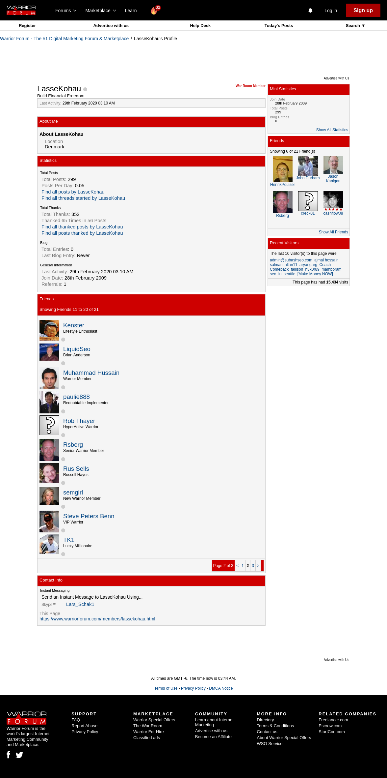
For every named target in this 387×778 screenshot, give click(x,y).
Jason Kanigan (333, 178)
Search (353, 25)
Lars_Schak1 (80, 604)
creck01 (308, 213)
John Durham (308, 178)
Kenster (73, 325)
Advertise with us (111, 25)
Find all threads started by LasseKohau (83, 198)
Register (27, 25)
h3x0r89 (312, 269)
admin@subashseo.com (291, 260)
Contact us (267, 731)
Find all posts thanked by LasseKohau (82, 233)
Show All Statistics (332, 130)
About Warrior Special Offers (284, 737)
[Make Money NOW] (315, 274)
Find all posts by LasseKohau (72, 191)
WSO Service (270, 743)
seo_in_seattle (282, 274)
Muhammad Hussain (91, 372)
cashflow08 (333, 213)
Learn (133, 10)
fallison (297, 269)
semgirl (73, 492)
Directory (265, 719)
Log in (330, 10)
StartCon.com (332, 731)
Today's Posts (279, 25)
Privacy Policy (193, 688)
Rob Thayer (79, 420)
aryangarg (308, 264)
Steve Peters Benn (89, 516)
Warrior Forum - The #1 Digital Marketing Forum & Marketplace (64, 38)
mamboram (332, 269)
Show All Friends (333, 232)
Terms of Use (166, 688)
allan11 (291, 264)
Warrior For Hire (148, 731)
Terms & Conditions (275, 725)
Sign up (363, 10)
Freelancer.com (333, 719)
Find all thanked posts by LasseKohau (82, 226)
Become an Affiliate (213, 736)
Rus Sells (76, 468)
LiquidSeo (76, 348)
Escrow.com (330, 725)
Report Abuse (84, 725)
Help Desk (200, 25)
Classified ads (146, 737)
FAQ (75, 719)
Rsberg (73, 444)
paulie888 (76, 396)
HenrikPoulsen (283, 184)
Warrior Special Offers (154, 719)
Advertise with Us (336, 78)
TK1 (68, 539)
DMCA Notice (221, 688)
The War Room (147, 725)
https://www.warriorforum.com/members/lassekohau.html (97, 618)
